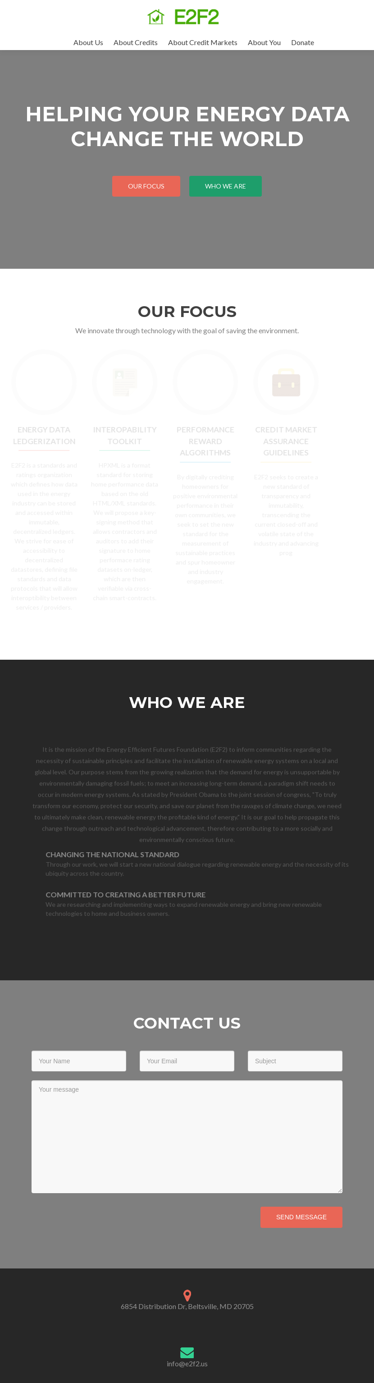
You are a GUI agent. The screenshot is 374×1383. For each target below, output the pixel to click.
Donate (302, 42)
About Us (88, 42)
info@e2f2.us (187, 1363)
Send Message (301, 1217)
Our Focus (146, 186)
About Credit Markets (202, 42)
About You (264, 42)
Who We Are (225, 186)
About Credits (136, 42)
